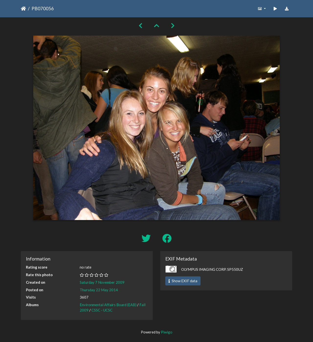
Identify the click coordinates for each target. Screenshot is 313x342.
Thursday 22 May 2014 (99, 290)
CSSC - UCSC (101, 310)
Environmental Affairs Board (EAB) (108, 304)
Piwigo (166, 332)
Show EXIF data (182, 281)
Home (23, 8)
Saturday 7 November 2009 (102, 282)
